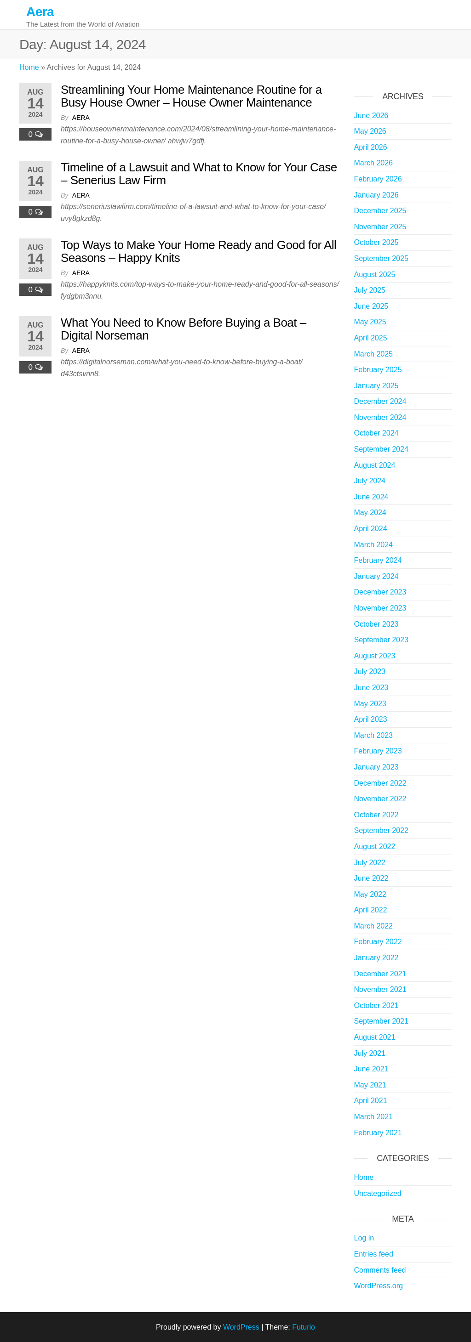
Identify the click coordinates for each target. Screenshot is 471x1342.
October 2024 (376, 433)
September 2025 (381, 258)
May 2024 (370, 512)
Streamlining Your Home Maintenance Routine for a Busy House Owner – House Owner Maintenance (191, 96)
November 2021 (380, 989)
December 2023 (380, 592)
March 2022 (373, 926)
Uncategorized (378, 1193)
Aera (40, 12)
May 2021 (370, 1085)
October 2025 (376, 242)
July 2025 (370, 290)
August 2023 (375, 656)
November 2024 (380, 417)
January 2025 (376, 386)
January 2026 (376, 195)
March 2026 (373, 163)
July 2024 (370, 481)
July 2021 (370, 1053)
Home (29, 67)
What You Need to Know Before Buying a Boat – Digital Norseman (183, 329)
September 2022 (381, 830)
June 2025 (371, 306)
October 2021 (376, 1005)
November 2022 (380, 799)
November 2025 (380, 227)
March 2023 (373, 735)
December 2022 (380, 783)
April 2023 (370, 719)
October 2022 (376, 815)
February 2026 (378, 179)
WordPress (241, 1327)
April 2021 (370, 1100)
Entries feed (373, 1254)
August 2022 (375, 846)
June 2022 (371, 878)
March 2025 (373, 354)
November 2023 (380, 608)
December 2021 (380, 974)
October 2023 (376, 624)
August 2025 (375, 274)
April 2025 (370, 338)
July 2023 (370, 671)
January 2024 (376, 576)
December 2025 (380, 211)
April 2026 (370, 147)
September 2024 (381, 449)
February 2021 (378, 1133)
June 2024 (371, 497)
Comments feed (380, 1270)
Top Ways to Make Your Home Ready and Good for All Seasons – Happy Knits (198, 251)
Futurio (303, 1327)
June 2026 (371, 115)
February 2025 (378, 370)
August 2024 (375, 465)
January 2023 (376, 767)
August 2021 (375, 1037)
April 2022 (370, 910)
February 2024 (378, 560)
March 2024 (373, 545)
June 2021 (371, 1069)
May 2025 (370, 322)
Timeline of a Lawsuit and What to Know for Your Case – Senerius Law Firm (199, 173)
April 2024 (370, 528)
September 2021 (381, 1021)
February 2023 (378, 751)
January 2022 (376, 958)
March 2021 (373, 1117)
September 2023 (381, 640)
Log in (364, 1238)
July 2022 (370, 862)
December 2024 (380, 401)
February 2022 (378, 942)
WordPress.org (378, 1286)
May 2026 (370, 131)
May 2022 (370, 894)
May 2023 (370, 704)
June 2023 (371, 687)
